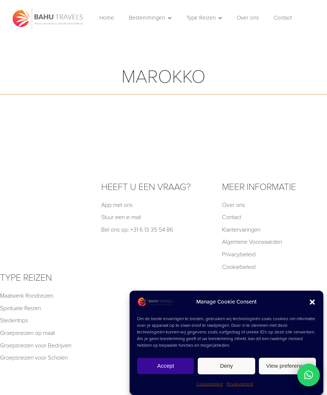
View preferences (287, 366)
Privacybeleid (239, 384)
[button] (312, 302)
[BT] (48, 8)
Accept (165, 366)
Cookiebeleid (209, 384)
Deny (226, 366)
